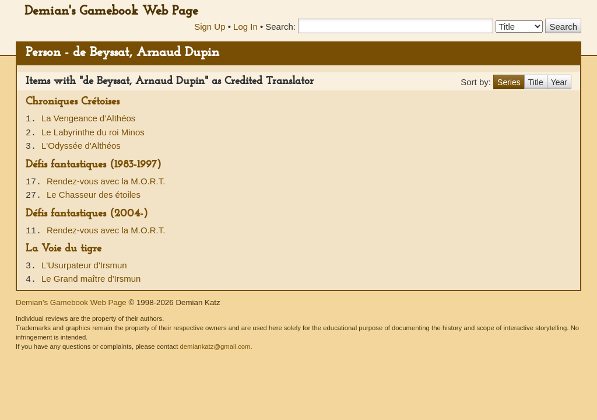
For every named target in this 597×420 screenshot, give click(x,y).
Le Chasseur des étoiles (94, 195)
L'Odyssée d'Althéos (81, 145)
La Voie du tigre (63, 248)
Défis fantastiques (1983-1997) (93, 164)
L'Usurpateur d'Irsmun (84, 265)
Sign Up (209, 27)
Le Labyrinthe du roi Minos (93, 132)
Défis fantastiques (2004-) (87, 213)
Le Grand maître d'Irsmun (91, 279)
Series (509, 82)
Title (535, 82)
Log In (245, 27)
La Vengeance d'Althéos (88, 118)
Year (559, 82)
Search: (280, 27)
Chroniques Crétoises (73, 101)
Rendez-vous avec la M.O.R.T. (106, 181)
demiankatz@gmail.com (215, 346)
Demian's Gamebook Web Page (111, 11)
